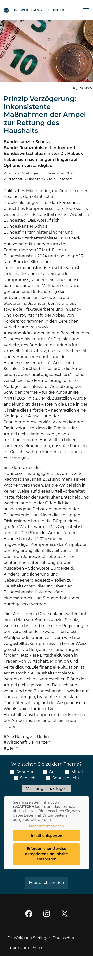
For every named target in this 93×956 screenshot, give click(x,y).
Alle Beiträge (19, 736)
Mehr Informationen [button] (46, 826)
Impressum (18, 947)
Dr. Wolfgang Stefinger (28, 937)
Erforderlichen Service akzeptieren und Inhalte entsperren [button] (46, 854)
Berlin (43, 736)
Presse (37, 947)
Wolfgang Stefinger (21, 173)
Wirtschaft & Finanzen (23, 179)
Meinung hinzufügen (46, 788)
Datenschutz (64, 937)
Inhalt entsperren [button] (46, 835)
